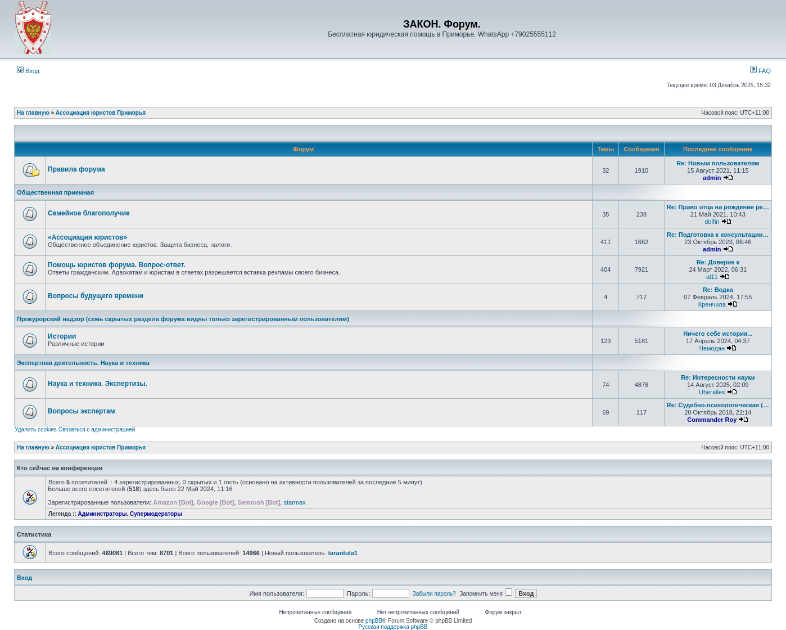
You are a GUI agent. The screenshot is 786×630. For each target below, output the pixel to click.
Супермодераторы (156, 514)
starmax (294, 502)
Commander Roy (712, 419)
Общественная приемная (55, 192)
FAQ (760, 71)
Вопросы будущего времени (95, 296)
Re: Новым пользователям (717, 163)
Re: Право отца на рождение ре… (718, 207)
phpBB (373, 621)
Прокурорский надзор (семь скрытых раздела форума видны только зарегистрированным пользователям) (183, 319)
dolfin (711, 221)
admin (712, 177)
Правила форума (76, 169)
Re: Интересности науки (718, 377)
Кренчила (712, 304)
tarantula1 (343, 553)
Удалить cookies (36, 429)
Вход (28, 71)
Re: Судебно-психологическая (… (718, 405)
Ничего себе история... (717, 333)
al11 (712, 276)
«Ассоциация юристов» (87, 237)
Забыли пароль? (434, 594)
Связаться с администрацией (96, 429)
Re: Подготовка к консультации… (718, 234)
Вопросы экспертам (81, 411)
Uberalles (712, 392)
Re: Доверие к (718, 262)
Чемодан (712, 348)
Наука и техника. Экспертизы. (97, 384)
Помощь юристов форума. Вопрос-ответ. (117, 265)
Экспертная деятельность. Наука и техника (83, 362)
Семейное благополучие (89, 213)
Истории (62, 336)
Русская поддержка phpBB (392, 627)
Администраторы (102, 514)
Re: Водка (718, 289)
